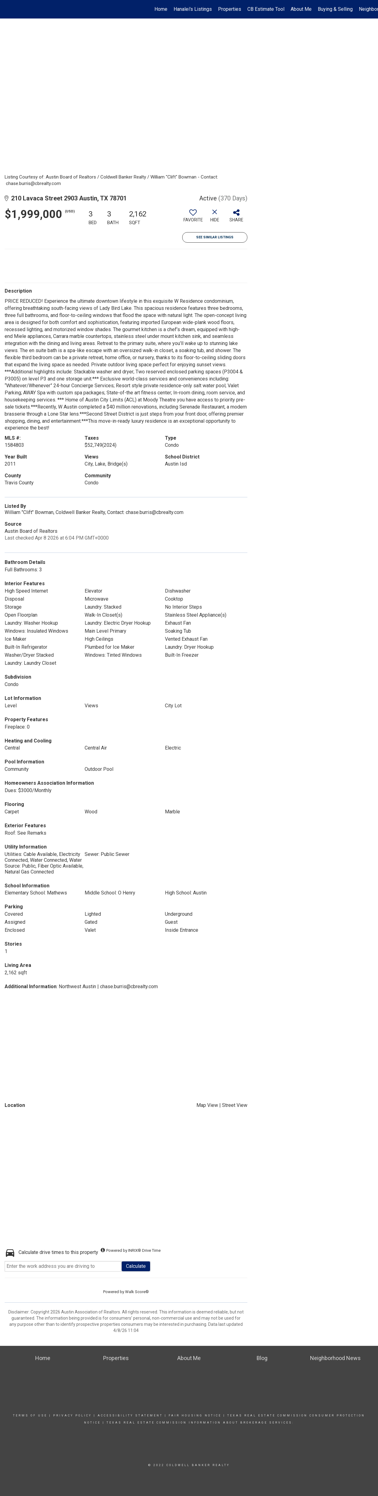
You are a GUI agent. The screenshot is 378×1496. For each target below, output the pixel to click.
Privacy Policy (72, 1415)
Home (160, 9)
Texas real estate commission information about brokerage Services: (200, 1422)
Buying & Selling (335, 9)
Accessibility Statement (130, 1415)
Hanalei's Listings (193, 9)
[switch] (193, 218)
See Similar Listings (214, 237)
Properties (229, 9)
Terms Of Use (30, 1415)
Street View (234, 1105)
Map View (207, 1105)
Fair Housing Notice (195, 1415)
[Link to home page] (8, 9)
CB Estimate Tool (265, 9)
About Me (301, 9)
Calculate (136, 1266)
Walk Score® (137, 1291)
